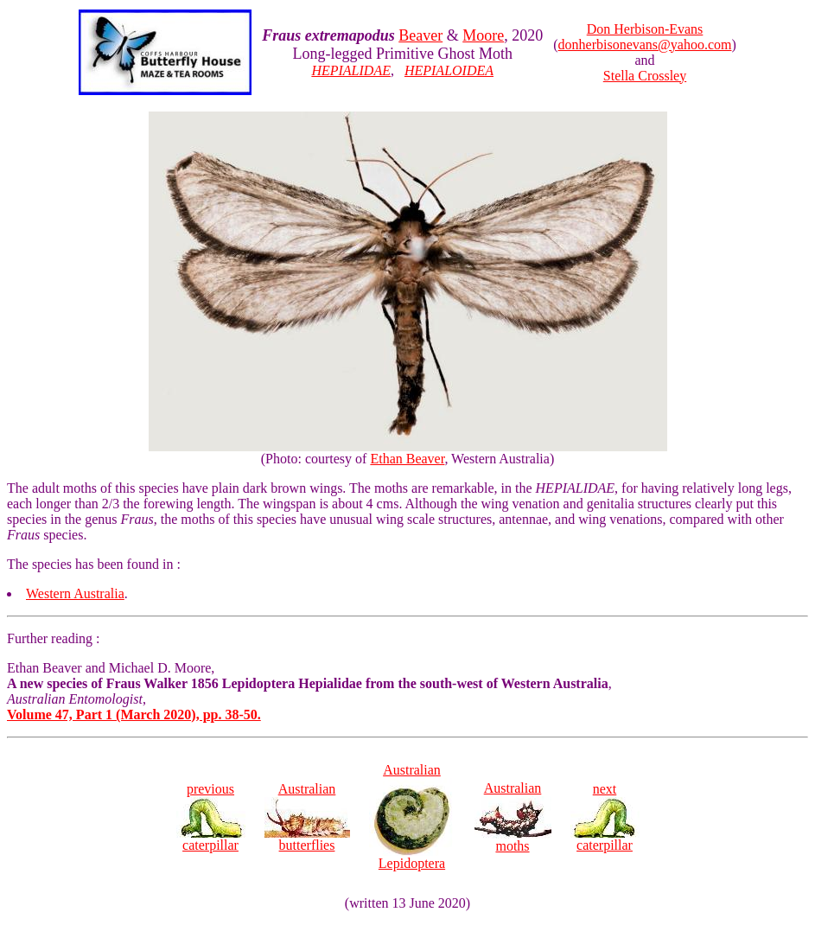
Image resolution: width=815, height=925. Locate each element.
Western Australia (75, 593)
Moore (483, 35)
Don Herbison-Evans (645, 29)
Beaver (420, 35)
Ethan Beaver (407, 458)
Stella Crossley (644, 75)
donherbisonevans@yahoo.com (645, 44)
